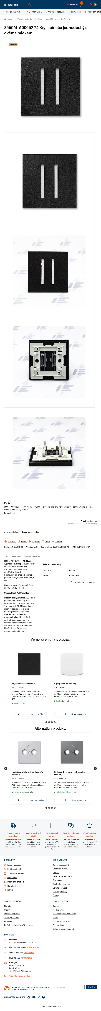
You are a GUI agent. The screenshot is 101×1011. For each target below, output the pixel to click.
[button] (72, 4)
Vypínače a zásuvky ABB (44, 19)
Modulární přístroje (15, 882)
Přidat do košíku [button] (36, 714)
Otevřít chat (29, 952)
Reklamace (57, 880)
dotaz (38, 532)
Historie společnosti (61, 921)
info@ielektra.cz (34, 947)
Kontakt (56, 872)
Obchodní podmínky (62, 884)
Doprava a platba (60, 869)
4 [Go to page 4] (55, 722)
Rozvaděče (12, 877)
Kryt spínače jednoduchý (65, 683)
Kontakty (56, 906)
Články (56, 895)
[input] (18, 714)
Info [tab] (7, 556)
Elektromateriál (14, 869)
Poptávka (8, 921)
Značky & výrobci (11, 917)
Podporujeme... (59, 925)
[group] (29, 681)
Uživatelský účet (60, 888)
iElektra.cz (10, 19)
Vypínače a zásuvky (24, 19)
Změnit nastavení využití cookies (18, 925)
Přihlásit (91, 987)
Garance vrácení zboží (62, 876)
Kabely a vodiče (14, 865)
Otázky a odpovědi (12, 914)
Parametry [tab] (16, 556)
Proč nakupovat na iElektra (64, 914)
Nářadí (10, 890)
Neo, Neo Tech (62, 19)
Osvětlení (11, 886)
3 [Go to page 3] (52, 722)
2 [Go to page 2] (49, 722)
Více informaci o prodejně (20, 976)
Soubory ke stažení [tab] (32, 556)
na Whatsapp (26, 958)
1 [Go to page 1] (46, 722)
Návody (7, 906)
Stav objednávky (60, 892)
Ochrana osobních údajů (63, 929)
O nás (55, 917)
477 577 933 (14, 942)
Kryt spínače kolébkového (23, 683)
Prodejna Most (59, 910)
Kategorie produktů (61, 865)
